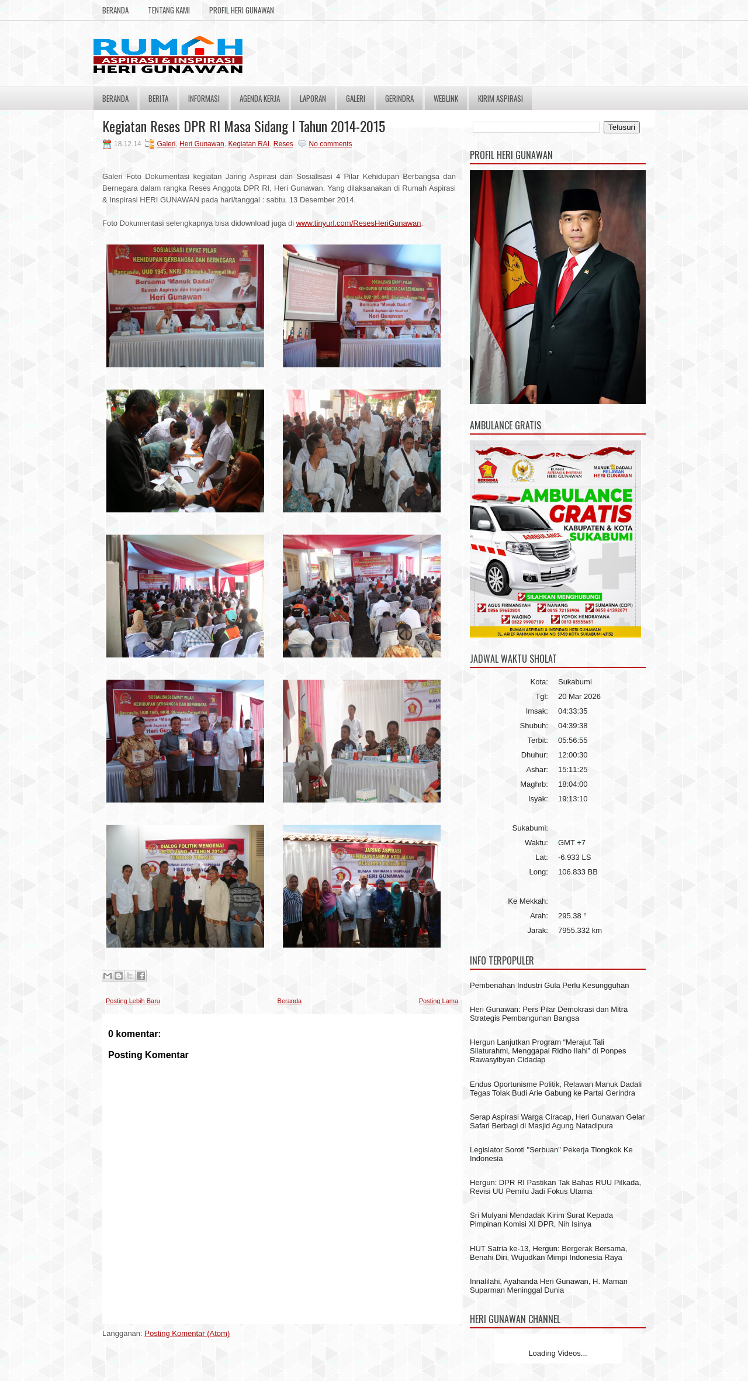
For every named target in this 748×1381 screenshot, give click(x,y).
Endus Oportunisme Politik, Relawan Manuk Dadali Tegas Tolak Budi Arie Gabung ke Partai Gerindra (556, 1088)
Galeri (355, 98)
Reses (283, 144)
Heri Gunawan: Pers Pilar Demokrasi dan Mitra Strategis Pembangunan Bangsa (549, 1013)
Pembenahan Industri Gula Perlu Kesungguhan (549, 985)
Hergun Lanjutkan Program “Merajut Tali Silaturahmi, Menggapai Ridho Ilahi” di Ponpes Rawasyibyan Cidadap (548, 1051)
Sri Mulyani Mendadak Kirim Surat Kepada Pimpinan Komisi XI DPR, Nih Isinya (541, 1219)
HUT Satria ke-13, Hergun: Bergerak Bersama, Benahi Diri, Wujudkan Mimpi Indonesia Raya (548, 1253)
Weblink (446, 98)
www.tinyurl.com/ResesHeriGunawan (358, 223)
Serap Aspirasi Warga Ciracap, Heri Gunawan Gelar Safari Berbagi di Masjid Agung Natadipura (557, 1121)
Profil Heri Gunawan (241, 10)
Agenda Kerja (260, 98)
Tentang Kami (169, 10)
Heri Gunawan (201, 144)
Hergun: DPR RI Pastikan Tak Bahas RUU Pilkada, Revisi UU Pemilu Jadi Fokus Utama (555, 1187)
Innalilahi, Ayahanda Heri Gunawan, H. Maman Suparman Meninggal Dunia (549, 1285)
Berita (158, 98)
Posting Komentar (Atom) (187, 1333)
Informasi (204, 98)
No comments (330, 144)
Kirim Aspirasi (500, 98)
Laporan (313, 98)
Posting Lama (438, 1000)
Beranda (115, 10)
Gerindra (399, 98)
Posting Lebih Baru (133, 1000)
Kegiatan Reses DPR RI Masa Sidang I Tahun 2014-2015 (243, 126)
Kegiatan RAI (248, 144)
